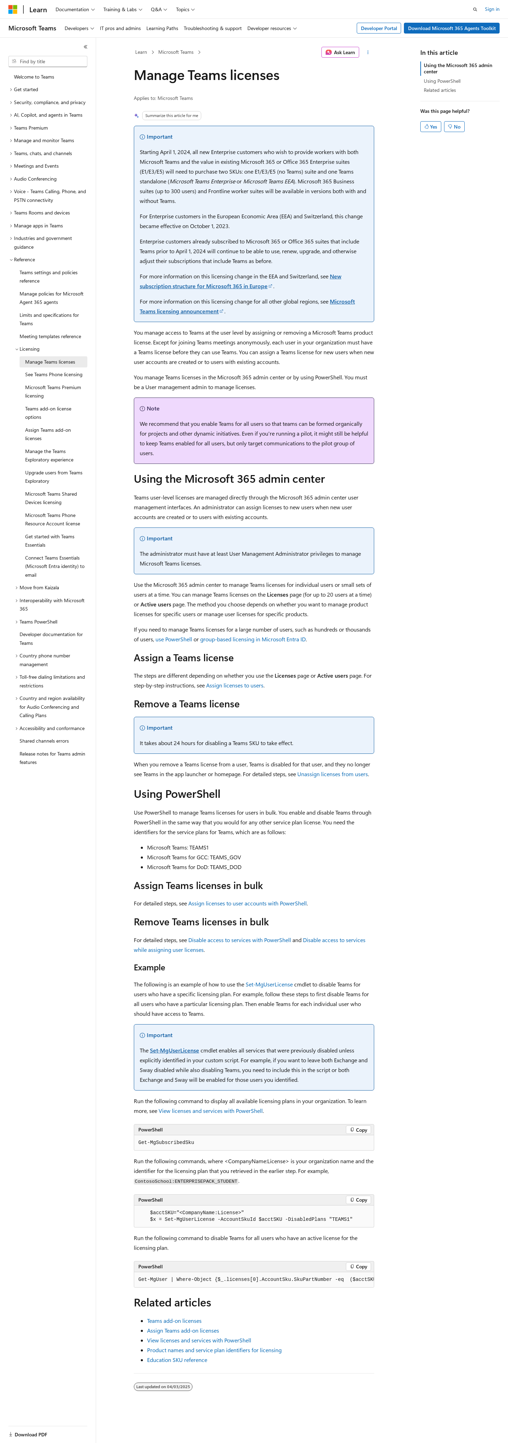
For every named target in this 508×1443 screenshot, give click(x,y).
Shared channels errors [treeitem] (44, 740)
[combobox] (47, 61)
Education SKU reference (177, 1359)
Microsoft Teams (176, 52)
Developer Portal (379, 28)
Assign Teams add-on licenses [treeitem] (48, 434)
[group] (254, 1280)
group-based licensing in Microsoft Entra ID (253, 639)
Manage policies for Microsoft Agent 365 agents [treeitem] (52, 298)
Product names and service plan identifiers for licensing (214, 1350)
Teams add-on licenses (174, 1320)
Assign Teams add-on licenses (183, 1330)
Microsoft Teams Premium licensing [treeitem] (53, 391)
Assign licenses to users (234, 685)
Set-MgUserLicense (269, 984)
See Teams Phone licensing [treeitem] (53, 374)
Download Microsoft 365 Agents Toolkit (452, 28)
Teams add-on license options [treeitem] (48, 413)
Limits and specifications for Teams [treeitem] (49, 319)
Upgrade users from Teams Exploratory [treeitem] (53, 476)
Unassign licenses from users (332, 774)
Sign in (492, 9)
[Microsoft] (12, 9)
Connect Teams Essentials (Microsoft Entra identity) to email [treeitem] (55, 566)
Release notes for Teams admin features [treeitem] (52, 758)
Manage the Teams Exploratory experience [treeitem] (49, 455)
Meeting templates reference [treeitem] (50, 336)
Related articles (440, 90)
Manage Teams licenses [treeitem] (50, 361)
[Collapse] (85, 47)
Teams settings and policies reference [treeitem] (49, 276)
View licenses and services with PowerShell (211, 1110)
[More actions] (368, 52)
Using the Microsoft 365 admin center (458, 68)
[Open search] (475, 9)
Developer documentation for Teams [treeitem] (51, 638)
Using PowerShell (442, 81)
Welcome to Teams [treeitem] (34, 76)
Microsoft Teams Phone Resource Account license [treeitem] (52, 519)
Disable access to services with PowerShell (239, 939)
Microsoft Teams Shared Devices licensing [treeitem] (51, 498)
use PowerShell (173, 639)
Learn (141, 52)
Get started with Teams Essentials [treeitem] (49, 540)
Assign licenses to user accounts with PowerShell (247, 903)
